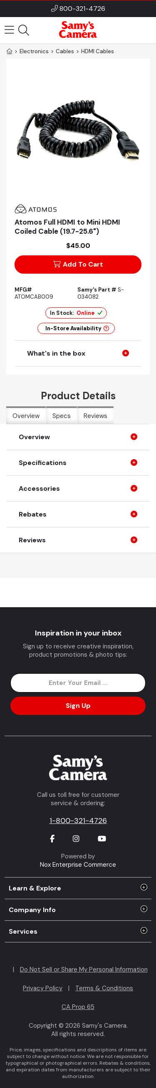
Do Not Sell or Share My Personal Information (84, 969)
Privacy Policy (42, 988)
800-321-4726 (82, 8)
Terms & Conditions (104, 988)
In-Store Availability (77, 328)
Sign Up (78, 705)
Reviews (95, 416)
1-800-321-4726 (78, 821)
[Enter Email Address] (77, 682)
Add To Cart (78, 264)
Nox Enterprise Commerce (78, 865)
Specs (61, 416)
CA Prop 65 (78, 1007)
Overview (26, 416)
